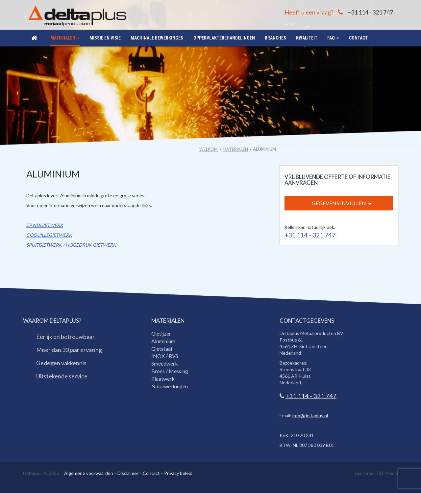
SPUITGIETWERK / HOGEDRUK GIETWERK (71, 245)
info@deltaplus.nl (310, 415)
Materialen (235, 149)
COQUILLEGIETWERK (49, 235)
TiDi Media (387, 473)
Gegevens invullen (342, 203)
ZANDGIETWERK (44, 225)
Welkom (208, 149)
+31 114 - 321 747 (370, 12)
